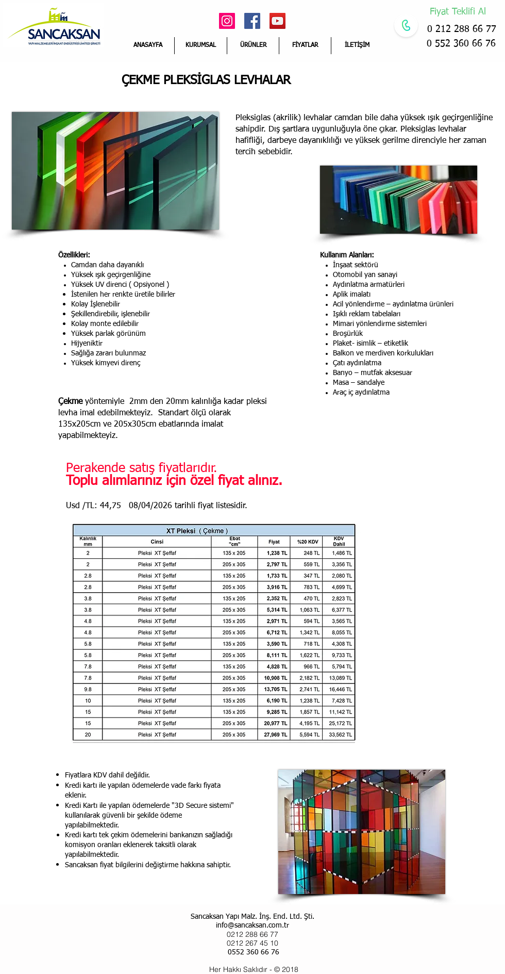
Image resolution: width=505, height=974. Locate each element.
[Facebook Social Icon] (252, 21)
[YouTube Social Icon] (277, 21)
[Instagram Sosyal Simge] (227, 21)
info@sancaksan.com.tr (252, 925)
